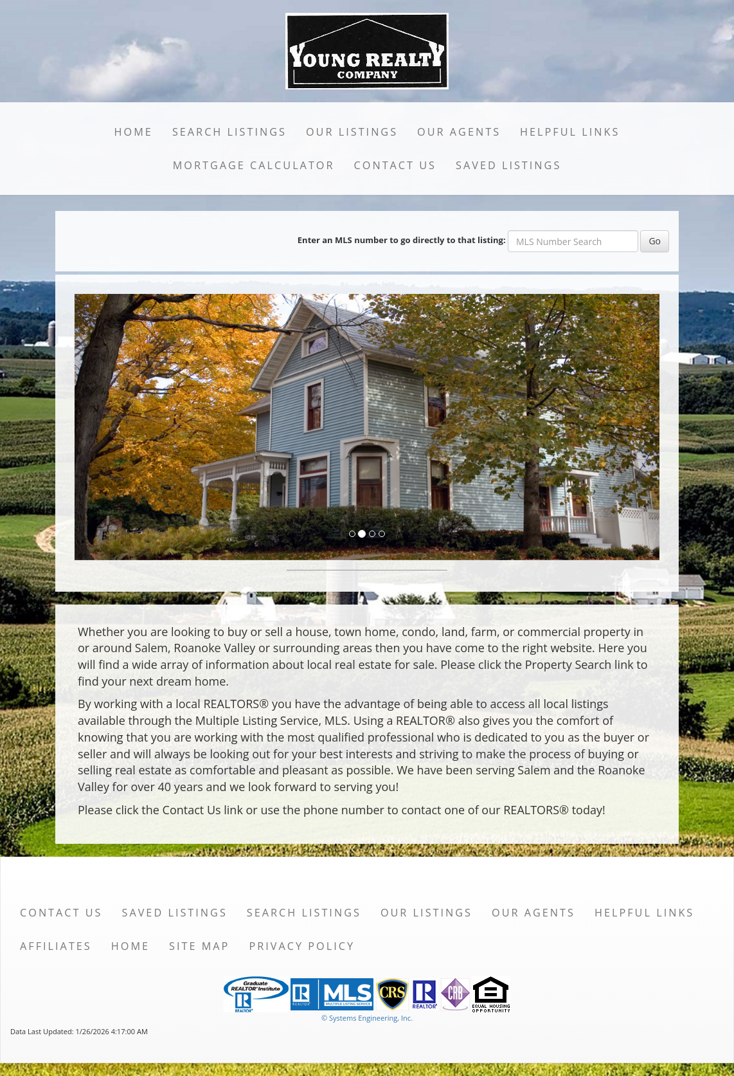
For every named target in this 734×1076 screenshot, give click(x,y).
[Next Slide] (616, 427)
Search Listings (229, 132)
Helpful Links (570, 132)
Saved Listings (508, 165)
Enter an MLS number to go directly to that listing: (402, 240)
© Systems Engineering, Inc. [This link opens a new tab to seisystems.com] (367, 1018)
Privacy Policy (302, 946)
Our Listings (352, 132)
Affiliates (56, 946)
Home (133, 132)
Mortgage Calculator (254, 165)
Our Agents (459, 132)
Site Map (199, 946)
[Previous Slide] (119, 427)
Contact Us (395, 165)
